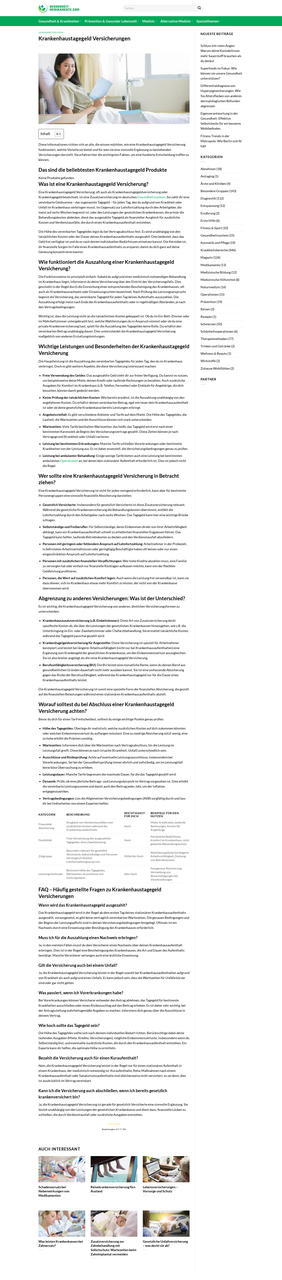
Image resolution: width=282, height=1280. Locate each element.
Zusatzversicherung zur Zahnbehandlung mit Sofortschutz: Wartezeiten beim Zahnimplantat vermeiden (113, 1247)
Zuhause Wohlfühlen (215, 368)
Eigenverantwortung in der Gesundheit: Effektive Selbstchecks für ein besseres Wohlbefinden (221, 121)
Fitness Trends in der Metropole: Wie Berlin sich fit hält (221, 141)
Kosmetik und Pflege (215, 243)
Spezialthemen (208, 21)
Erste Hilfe (208, 221)
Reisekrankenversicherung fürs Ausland (113, 1189)
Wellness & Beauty (214, 353)
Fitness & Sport (211, 228)
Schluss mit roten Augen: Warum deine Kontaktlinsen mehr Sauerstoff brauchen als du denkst (221, 53)
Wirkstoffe (208, 361)
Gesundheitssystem (50, 32)
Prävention (208, 302)
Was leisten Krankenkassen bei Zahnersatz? (60, 1243)
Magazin (207, 257)
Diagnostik (208, 198)
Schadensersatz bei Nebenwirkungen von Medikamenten (53, 1191)
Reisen (205, 309)
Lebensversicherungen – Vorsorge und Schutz (160, 1189)
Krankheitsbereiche (214, 250)
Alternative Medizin (176, 21)
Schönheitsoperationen (217, 331)
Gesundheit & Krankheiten (59, 21)
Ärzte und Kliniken (213, 184)
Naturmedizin (210, 287)
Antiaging (207, 176)
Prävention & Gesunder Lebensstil (112, 21)
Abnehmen (208, 169)
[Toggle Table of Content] (56, 134)
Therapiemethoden (214, 339)
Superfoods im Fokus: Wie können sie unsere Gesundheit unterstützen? (221, 73)
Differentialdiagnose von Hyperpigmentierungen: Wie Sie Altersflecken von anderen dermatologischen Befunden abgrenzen (221, 96)
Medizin (149, 21)
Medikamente (210, 265)
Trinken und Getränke (216, 346)
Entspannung (210, 206)
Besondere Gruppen (215, 191)
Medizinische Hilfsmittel (218, 280)
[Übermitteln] (199, 8)
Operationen (69, 461)
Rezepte (206, 317)
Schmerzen (208, 324)
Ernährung (208, 213)
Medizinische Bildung (216, 272)
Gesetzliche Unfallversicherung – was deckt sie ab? (165, 1243)
